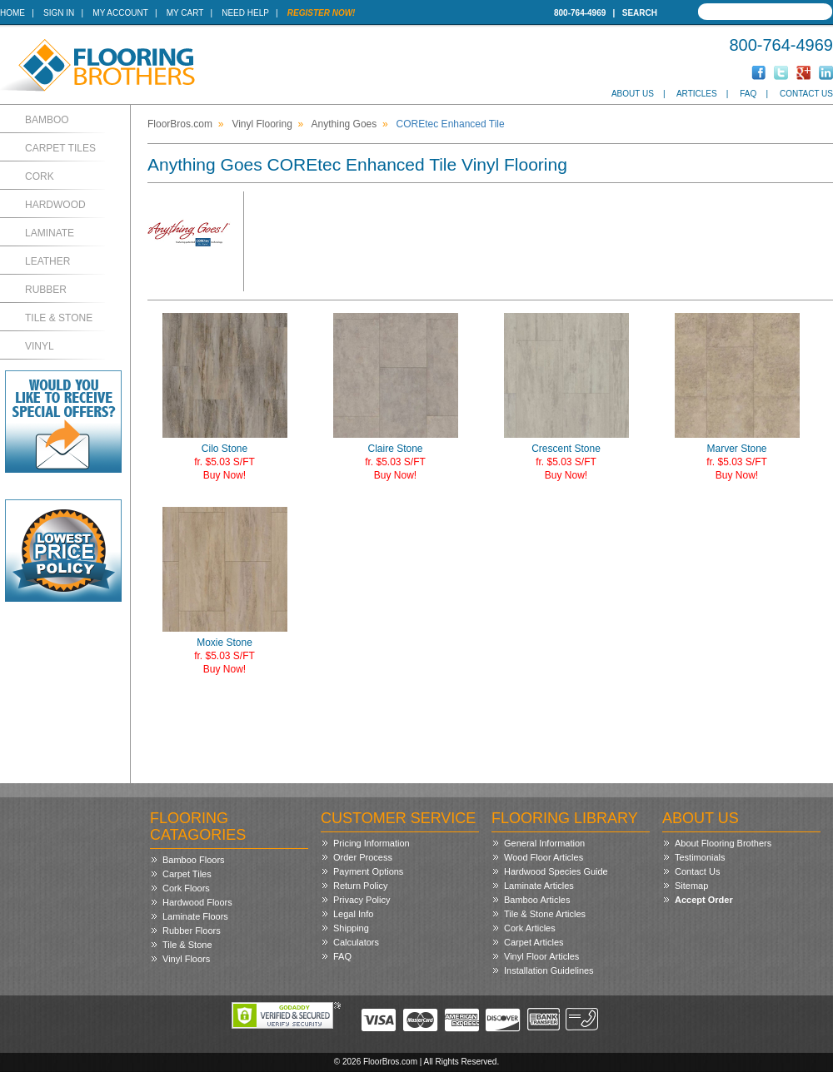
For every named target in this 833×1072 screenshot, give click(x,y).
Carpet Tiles (60, 148)
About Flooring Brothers (723, 843)
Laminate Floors (195, 916)
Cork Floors (186, 888)
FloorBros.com (179, 124)
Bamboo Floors (193, 860)
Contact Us (806, 93)
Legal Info (353, 914)
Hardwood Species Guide (556, 871)
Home (12, 12)
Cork (39, 176)
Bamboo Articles (537, 900)
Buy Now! (224, 475)
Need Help (245, 12)
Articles (696, 93)
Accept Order (704, 900)
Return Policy (360, 886)
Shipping (351, 928)
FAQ (748, 93)
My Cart (185, 12)
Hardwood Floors (197, 902)
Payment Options (368, 871)
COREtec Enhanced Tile (451, 124)
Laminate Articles (539, 886)
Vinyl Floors (186, 959)
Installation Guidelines (549, 970)
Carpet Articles (534, 942)
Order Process (362, 857)
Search (639, 12)
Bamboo (47, 120)
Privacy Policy (361, 900)
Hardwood (55, 205)
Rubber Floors (191, 931)
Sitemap (691, 886)
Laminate (49, 233)
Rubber (46, 289)
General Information (544, 843)
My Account (119, 12)
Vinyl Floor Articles (541, 956)
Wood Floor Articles (543, 857)
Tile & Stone (58, 318)
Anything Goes (344, 124)
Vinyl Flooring (262, 124)
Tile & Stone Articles (545, 914)
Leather (47, 261)
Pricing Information (371, 843)
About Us (632, 93)
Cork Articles (530, 928)
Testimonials (700, 857)
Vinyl (39, 346)
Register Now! (321, 12)
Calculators (356, 942)
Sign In (58, 12)
